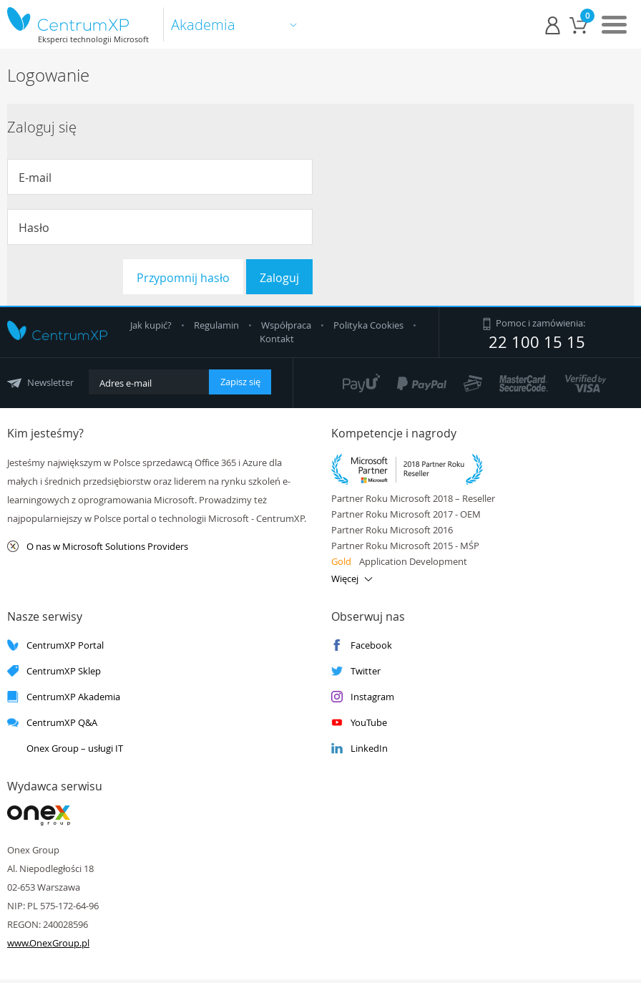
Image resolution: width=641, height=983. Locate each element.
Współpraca (286, 325)
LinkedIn (359, 748)
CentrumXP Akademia (63, 697)
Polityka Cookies (369, 325)
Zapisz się (240, 381)
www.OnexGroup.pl (48, 942)
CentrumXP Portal (55, 645)
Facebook (361, 645)
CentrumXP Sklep (54, 671)
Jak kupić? (152, 325)
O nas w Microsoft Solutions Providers (97, 546)
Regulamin (217, 325)
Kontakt (277, 338)
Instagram (362, 697)
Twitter (356, 671)
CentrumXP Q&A (52, 722)
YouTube (359, 722)
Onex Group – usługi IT (65, 748)
